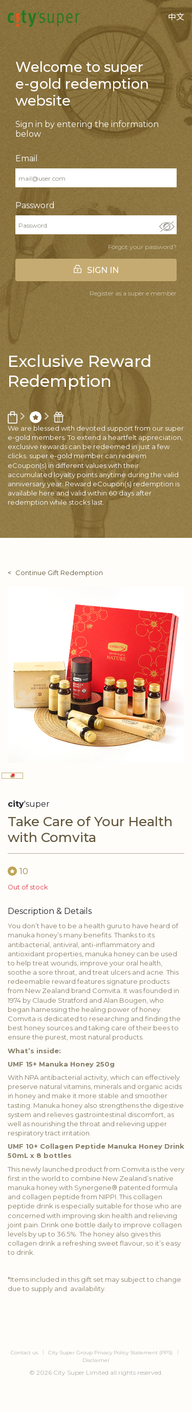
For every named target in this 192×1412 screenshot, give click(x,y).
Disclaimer (96, 1360)
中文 (176, 17)
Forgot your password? (142, 247)
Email (26, 158)
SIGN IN (103, 270)
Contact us (24, 1352)
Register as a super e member (133, 293)
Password (35, 205)
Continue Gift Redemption (59, 572)
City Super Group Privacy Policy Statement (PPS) (110, 1352)
